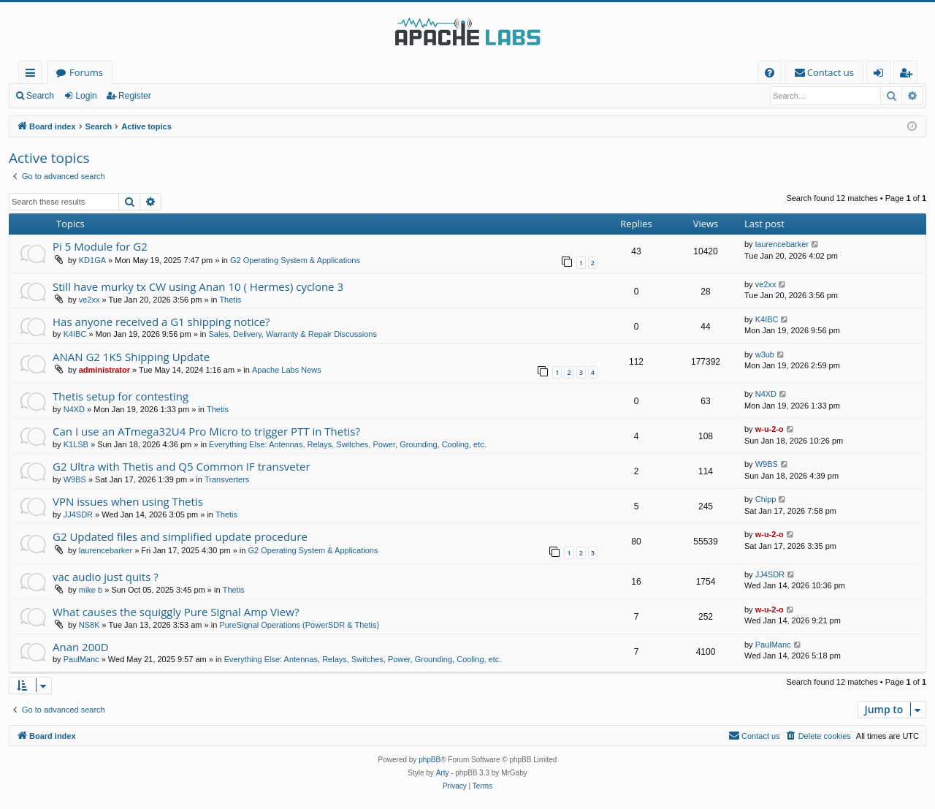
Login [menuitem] (881, 75)
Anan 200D (81, 646)
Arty (442, 773)
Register (134, 96)
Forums (86, 72)
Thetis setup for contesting (120, 396)
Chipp (765, 499)
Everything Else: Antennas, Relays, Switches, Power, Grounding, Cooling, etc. (347, 444)
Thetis (230, 299)
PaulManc (81, 659)
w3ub (764, 354)
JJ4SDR (78, 514)
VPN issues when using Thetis (128, 501)
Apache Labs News (286, 369)
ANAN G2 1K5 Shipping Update (131, 356)
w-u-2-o (769, 429)
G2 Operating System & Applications (295, 260)
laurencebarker (782, 244)
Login (85, 96)
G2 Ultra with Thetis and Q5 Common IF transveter (181, 466)
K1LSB (76, 444)
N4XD (74, 409)
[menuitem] (769, 72)
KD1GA (92, 260)
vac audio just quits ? (106, 576)
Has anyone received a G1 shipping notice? (161, 321)
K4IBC (75, 334)
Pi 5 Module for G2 (100, 246)
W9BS (75, 479)
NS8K (89, 624)
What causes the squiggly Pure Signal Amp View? (176, 611)
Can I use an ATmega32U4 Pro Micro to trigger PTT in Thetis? (206, 431)
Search (40, 96)
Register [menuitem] (909, 75)
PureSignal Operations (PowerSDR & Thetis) (299, 624)
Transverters (227, 479)
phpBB (429, 760)
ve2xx (89, 299)
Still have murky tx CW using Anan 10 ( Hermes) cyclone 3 (198, 286)
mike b (90, 589)
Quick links (33, 75)
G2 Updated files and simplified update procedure (180, 536)
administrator (104, 369)
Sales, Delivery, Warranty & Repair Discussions (292, 334)
